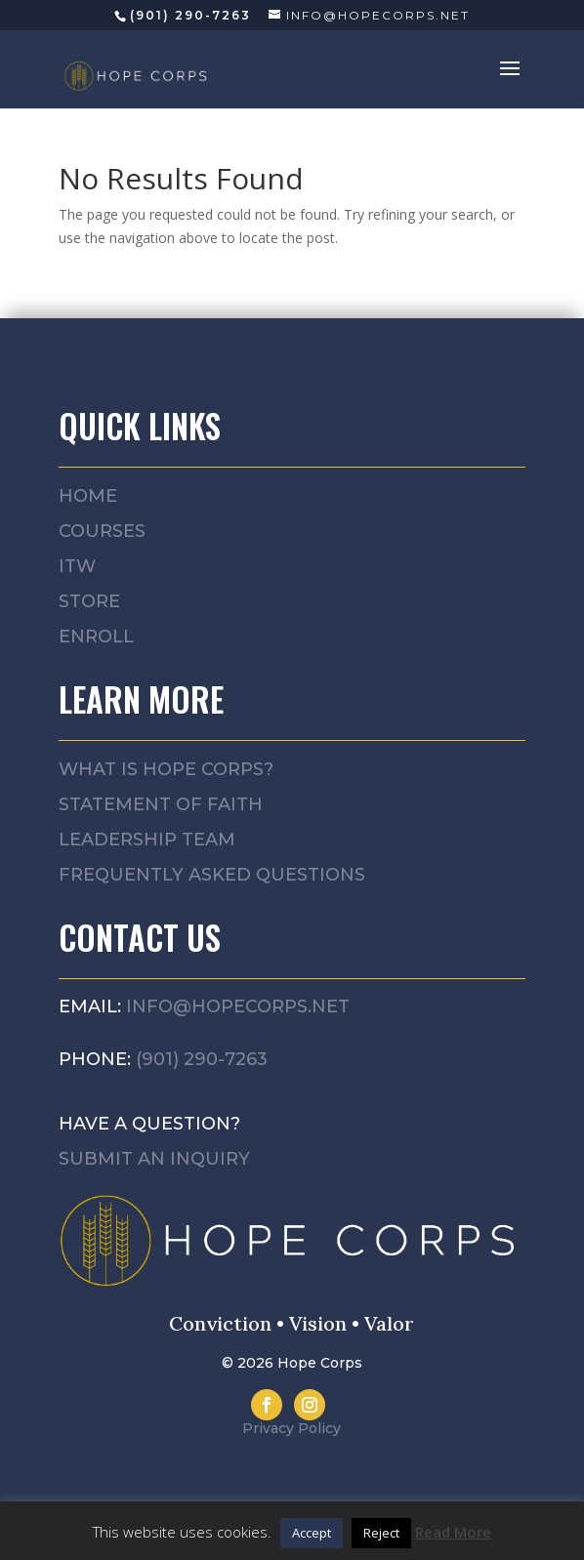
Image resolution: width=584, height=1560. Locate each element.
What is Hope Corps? (166, 769)
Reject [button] (381, 1532)
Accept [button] (311, 1532)
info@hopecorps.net (238, 1006)
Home (88, 496)
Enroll (96, 636)
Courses (102, 531)
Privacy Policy (291, 1428)
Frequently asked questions (212, 874)
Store (89, 601)
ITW (77, 566)
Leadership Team (147, 839)
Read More (453, 1531)
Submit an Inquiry (154, 1159)
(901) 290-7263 (202, 1059)
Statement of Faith (161, 804)
